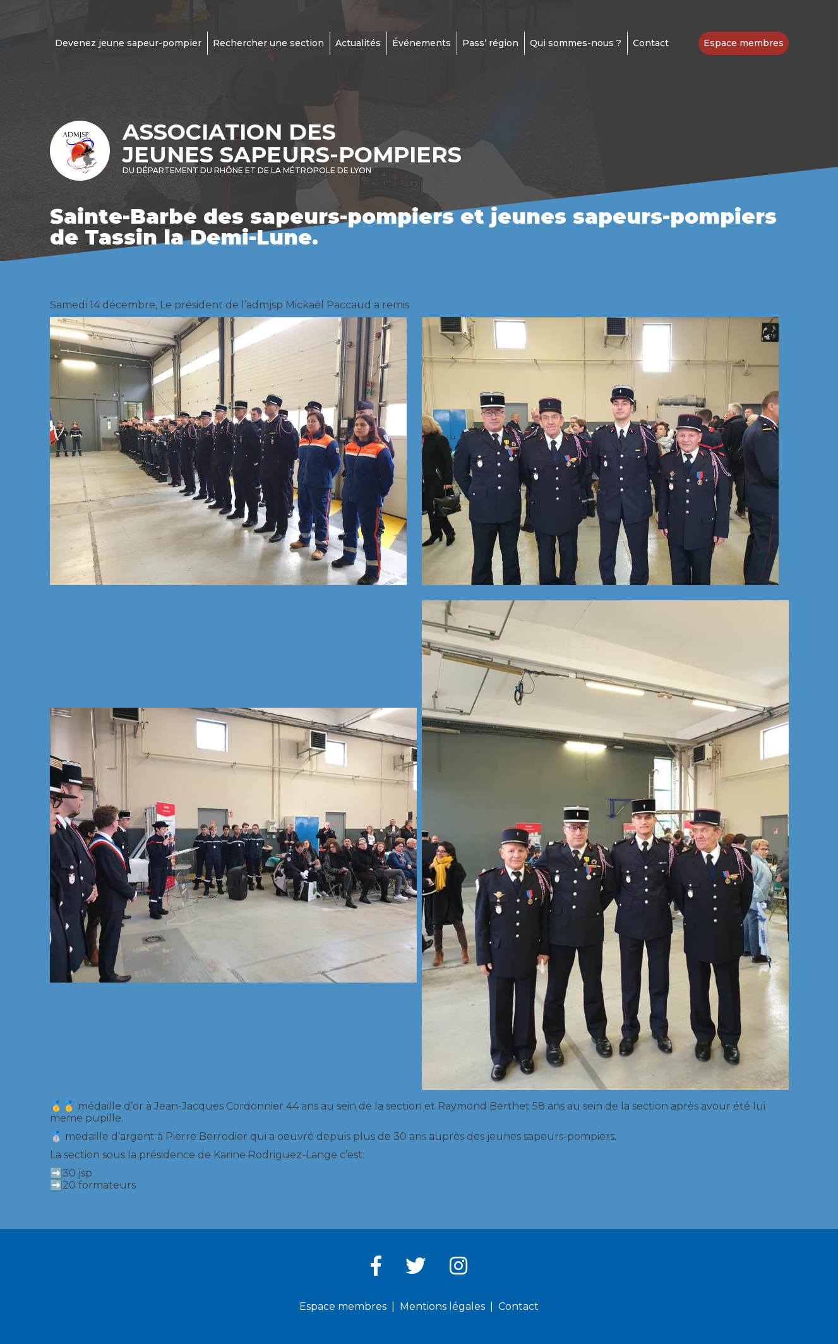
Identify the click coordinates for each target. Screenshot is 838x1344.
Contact (651, 43)
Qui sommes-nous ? (575, 43)
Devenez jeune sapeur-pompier (128, 43)
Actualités (358, 43)
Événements (421, 43)
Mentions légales (442, 1306)
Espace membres (743, 43)
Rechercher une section (268, 43)
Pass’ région (490, 43)
